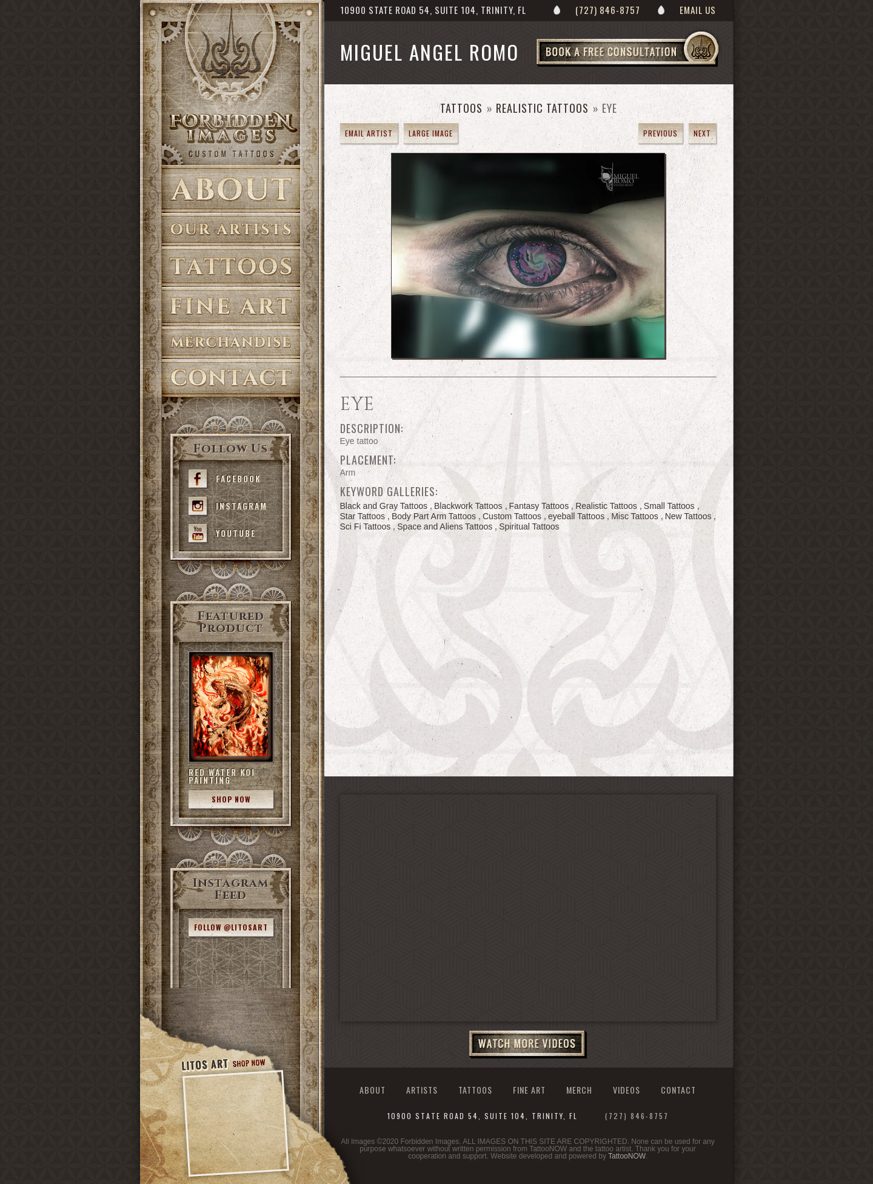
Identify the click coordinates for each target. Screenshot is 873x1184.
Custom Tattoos (512, 516)
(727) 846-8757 (607, 9)
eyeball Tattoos (576, 516)
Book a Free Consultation (653, 66)
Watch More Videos (528, 1044)
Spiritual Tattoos (529, 526)
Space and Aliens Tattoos (444, 526)
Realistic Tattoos (542, 108)
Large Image (431, 133)
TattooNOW (626, 1156)
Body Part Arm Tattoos (434, 516)
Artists (231, 229)
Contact (231, 378)
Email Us (698, 9)
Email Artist (369, 133)
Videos (626, 1089)
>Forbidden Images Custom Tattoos (231, 134)
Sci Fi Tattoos (365, 526)
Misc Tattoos (634, 516)
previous (660, 133)
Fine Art (231, 306)
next (702, 133)
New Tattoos (688, 516)
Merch (579, 1089)
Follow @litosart (231, 927)
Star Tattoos (362, 516)
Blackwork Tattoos (468, 506)
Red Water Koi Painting (222, 776)
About (231, 189)
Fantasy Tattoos (539, 506)
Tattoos (231, 266)
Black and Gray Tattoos (383, 506)
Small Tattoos (669, 506)
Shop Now (231, 799)
